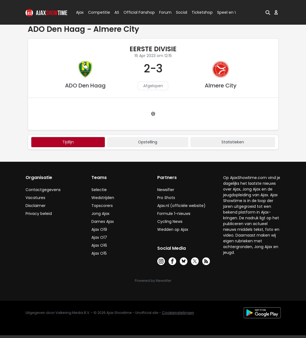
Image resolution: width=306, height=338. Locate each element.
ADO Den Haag (85, 85)
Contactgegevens (43, 189)
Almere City (221, 85)
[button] (267, 12)
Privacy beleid (39, 213)
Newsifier (165, 189)
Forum (165, 12)
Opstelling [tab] (147, 142)
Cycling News (170, 221)
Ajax (79, 12)
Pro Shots (166, 197)
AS (116, 12)
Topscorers (102, 205)
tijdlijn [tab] (68, 142)
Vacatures (35, 197)
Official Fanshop (135, 12)
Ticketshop (202, 12)
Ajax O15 (99, 253)
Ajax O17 (99, 237)
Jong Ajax (100, 213)
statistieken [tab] (232, 142)
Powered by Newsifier (153, 280)
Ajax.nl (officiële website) (181, 205)
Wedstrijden (102, 197)
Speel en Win (229, 12)
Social (181, 12)
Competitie (97, 12)
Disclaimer (36, 205)
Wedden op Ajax (172, 229)
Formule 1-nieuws (173, 213)
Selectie (99, 189)
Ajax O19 (99, 229)
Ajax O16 (99, 245)
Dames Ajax (102, 221)
